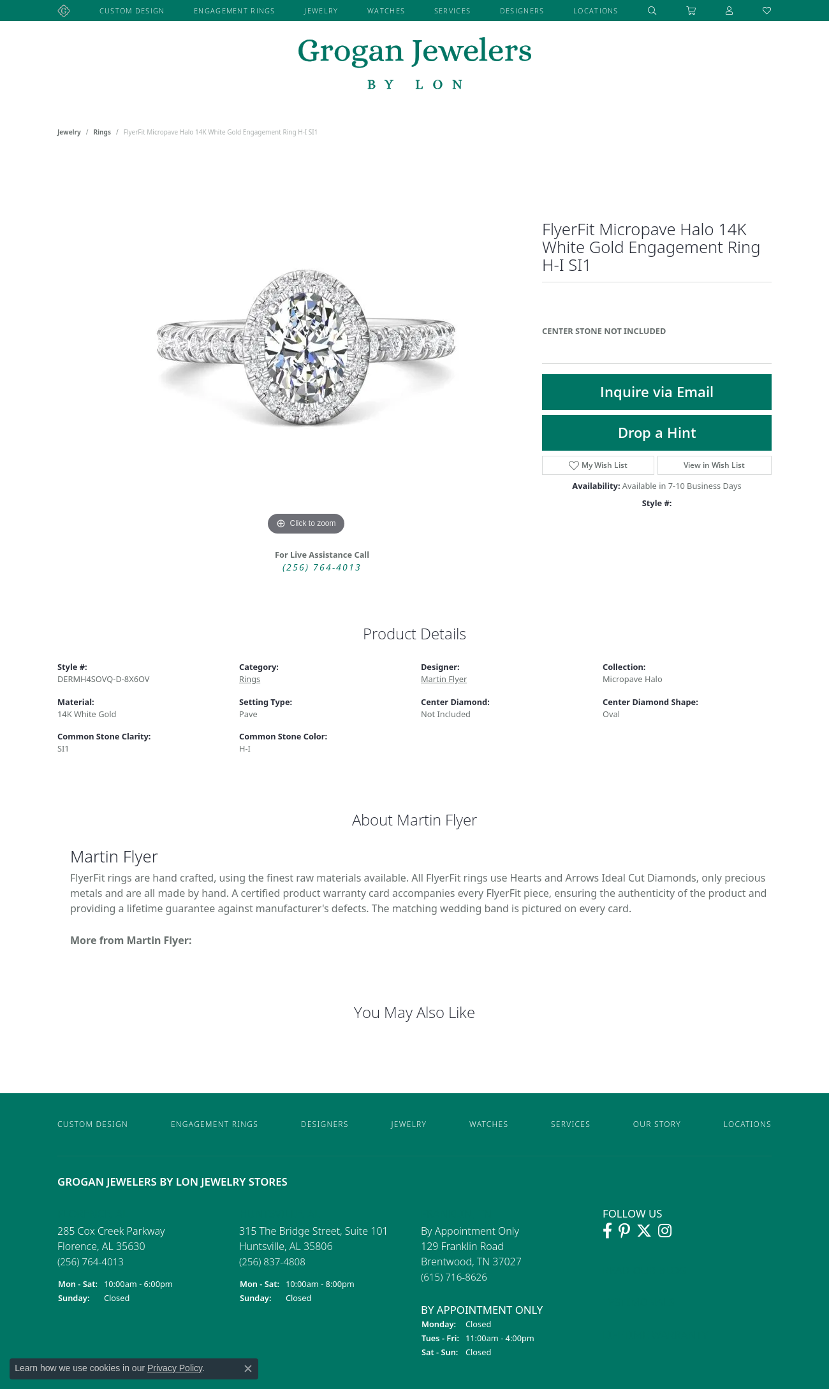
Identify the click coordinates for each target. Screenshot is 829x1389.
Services (452, 10)
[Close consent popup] (248, 1368)
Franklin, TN (456, 1213)
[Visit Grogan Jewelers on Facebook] (607, 1231)
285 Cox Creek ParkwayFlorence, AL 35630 (111, 1246)
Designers (522, 10)
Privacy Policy (174, 1368)
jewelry (69, 131)
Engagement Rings (234, 10)
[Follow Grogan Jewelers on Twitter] (644, 1231)
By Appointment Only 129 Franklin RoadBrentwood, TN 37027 (471, 1253)
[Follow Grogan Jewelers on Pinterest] (624, 1231)
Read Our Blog (645, 1270)
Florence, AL (92, 1213)
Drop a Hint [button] (657, 432)
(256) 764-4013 (322, 567)
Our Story (657, 1124)
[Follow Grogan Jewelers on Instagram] (664, 1231)
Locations (596, 10)
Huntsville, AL (279, 1213)
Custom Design (132, 10)
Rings (102, 131)
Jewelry (321, 10)
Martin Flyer (444, 679)
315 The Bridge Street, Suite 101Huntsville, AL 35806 (313, 1246)
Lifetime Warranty (655, 1334)
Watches (386, 10)
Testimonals (639, 1302)
